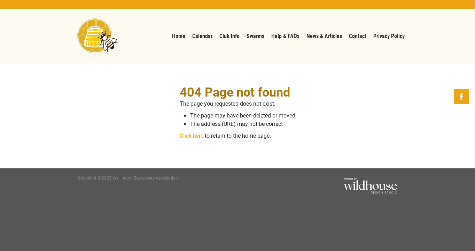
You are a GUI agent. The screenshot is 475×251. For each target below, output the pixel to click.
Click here (191, 135)
